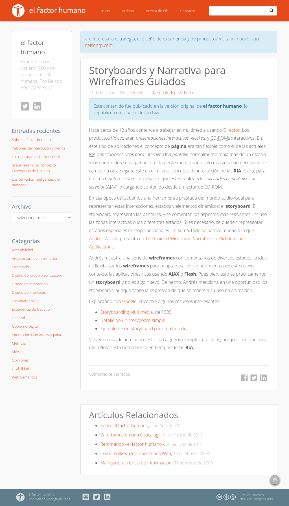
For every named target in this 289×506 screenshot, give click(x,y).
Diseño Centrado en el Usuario (37, 275)
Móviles (18, 351)
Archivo (128, 10)
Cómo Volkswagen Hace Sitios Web (135, 453)
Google (129, 301)
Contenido (20, 266)
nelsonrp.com (99, 45)
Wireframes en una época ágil (130, 435)
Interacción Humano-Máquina (36, 334)
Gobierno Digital (25, 326)
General (138, 92)
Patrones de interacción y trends (38, 148)
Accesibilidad (22, 249)
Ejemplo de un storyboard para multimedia (143, 328)
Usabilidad (20, 368)
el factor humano (41, 494)
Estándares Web (25, 300)
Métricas (19, 343)
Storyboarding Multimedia (126, 312)
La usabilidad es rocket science (37, 156)
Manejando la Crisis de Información (136, 463)
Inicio (105, 10)
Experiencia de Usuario (31, 309)
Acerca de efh (157, 10)
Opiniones (20, 360)
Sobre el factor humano (124, 425)
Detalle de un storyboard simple (132, 320)
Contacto (187, 10)
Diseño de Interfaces (29, 292)
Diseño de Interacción (30, 283)
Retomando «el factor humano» (132, 444)
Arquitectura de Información (35, 258)
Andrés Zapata (104, 238)
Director (231, 130)
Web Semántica (24, 377)
